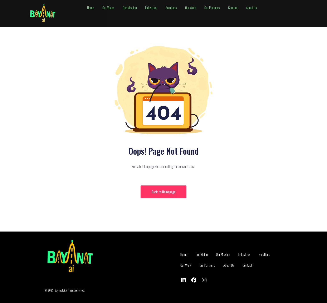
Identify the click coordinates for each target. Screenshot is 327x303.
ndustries (151, 7)
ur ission (130, 7)
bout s (251, 7)
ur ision (108, 7)
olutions (171, 7)
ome (90, 7)
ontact (233, 7)
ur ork (190, 7)
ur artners (212, 7)
